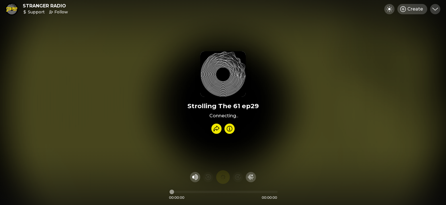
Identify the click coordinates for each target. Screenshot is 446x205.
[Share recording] (216, 129)
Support (34, 12)
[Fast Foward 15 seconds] (238, 177)
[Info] (229, 129)
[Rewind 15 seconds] (208, 177)
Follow (58, 12)
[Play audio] (223, 177)
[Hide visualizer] (251, 177)
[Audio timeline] (224, 192)
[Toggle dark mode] (389, 9)
